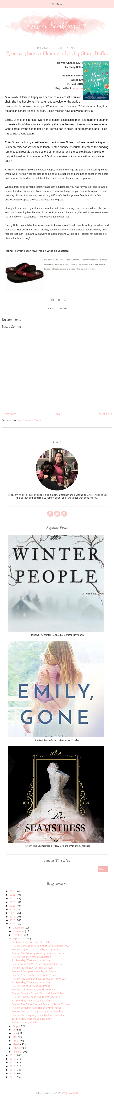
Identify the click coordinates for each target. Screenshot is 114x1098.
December (19, 927)
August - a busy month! (24, 1022)
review (63, 308)
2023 (13, 902)
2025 (13, 894)
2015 (13, 1058)
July (15, 1029)
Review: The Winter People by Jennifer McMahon (57, 634)
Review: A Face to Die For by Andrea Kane (34, 975)
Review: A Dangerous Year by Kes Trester (34, 971)
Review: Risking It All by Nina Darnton (32, 967)
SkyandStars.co (69, 1093)
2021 (13, 909)
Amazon (78, 88)
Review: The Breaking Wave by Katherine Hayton (38, 953)
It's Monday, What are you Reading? (32, 960)
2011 (13, 1073)
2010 (13, 1077)
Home (57, 414)
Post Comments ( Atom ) (30, 420)
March (16, 1044)
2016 (13, 1055)
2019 (13, 916)
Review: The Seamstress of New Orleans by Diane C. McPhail (57, 845)
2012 (13, 1069)
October (18, 935)
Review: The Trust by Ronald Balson (31, 956)
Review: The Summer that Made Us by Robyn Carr (39, 978)
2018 (13, 920)
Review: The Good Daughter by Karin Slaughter (38, 1011)
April (16, 1040)
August (17, 1026)
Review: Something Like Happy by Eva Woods (36, 1007)
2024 (13, 898)
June (15, 1033)
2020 (13, 912)
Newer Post (9, 414)
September (19, 938)
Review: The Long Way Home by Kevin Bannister (38, 1015)
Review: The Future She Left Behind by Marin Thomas (41, 1004)
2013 (13, 1066)
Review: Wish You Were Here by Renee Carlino (37, 964)
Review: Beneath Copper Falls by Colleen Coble (38, 993)
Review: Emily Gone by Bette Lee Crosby (57, 740)
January (17, 1051)
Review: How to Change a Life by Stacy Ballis (36, 996)
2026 (13, 891)
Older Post (105, 414)
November (19, 931)
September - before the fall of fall (30, 942)
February (18, 1048)
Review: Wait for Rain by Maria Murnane (34, 989)
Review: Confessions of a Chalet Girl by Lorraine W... (40, 945)
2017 (12, 924)
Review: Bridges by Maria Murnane (31, 985)
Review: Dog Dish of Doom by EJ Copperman (36, 949)
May (15, 1037)
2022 (13, 905)
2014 (13, 1062)
